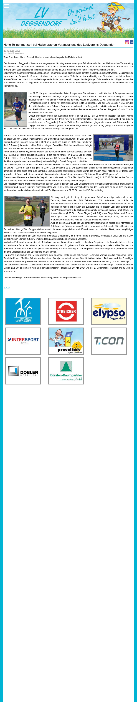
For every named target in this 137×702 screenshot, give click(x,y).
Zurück (7, 287)
